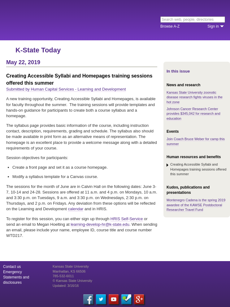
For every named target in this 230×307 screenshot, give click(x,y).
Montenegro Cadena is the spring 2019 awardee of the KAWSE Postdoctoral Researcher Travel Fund (196, 204)
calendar (75, 209)
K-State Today (38, 50)
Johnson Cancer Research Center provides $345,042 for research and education (193, 113)
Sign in (213, 26)
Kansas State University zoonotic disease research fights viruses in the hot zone (195, 97)
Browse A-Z (170, 26)
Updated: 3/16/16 (66, 285)
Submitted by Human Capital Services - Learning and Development (66, 89)
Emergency (12, 272)
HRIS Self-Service (127, 218)
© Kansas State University (72, 281)
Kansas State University (56, 20)
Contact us (12, 267)
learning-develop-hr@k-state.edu (100, 224)
